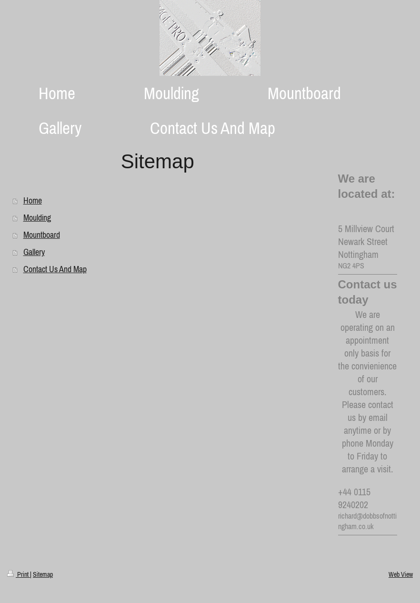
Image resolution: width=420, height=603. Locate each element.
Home (32, 200)
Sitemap (43, 574)
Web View (401, 574)
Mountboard (41, 235)
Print (18, 574)
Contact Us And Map (55, 269)
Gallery (34, 252)
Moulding (37, 218)
